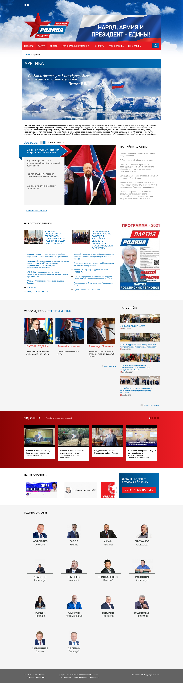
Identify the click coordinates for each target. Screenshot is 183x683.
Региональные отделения (75, 46)
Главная (26, 55)
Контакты (99, 46)
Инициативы (134, 46)
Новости (28, 46)
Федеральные (31, 142)
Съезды (54, 46)
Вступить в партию (139, 489)
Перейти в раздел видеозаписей (59, 418)
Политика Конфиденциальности (145, 675)
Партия (41, 46)
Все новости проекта (36, 210)
